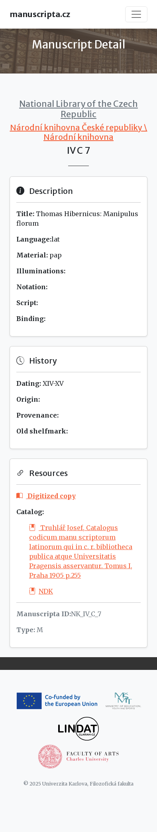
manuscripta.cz (40, 14)
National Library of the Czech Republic (78, 109)
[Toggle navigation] (136, 14)
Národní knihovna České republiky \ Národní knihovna (78, 132)
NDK (41, 591)
